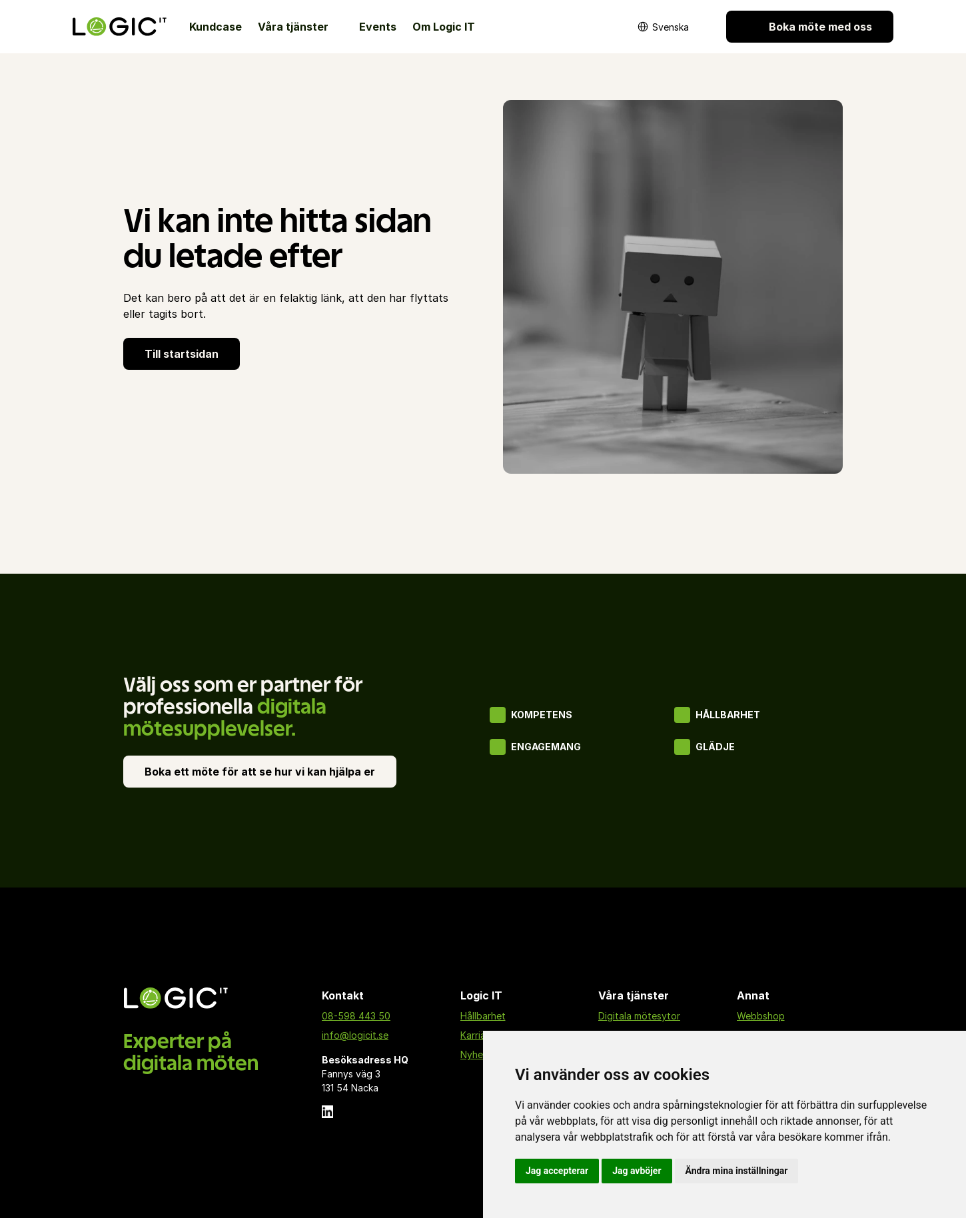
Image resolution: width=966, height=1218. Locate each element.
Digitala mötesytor (639, 1015)
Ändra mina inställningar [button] (737, 1170)
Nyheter (478, 1054)
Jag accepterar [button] (557, 1170)
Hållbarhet (483, 1015)
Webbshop (761, 1015)
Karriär (474, 1035)
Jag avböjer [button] (636, 1170)
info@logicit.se (355, 1035)
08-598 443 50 (356, 1015)
